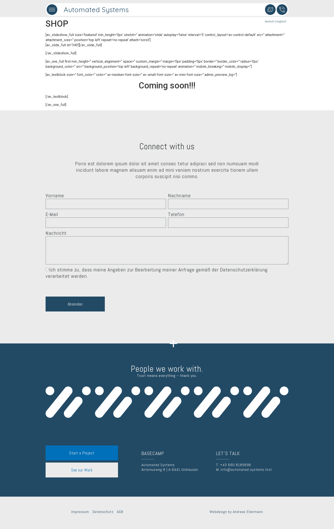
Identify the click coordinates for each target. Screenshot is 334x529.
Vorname (55, 195)
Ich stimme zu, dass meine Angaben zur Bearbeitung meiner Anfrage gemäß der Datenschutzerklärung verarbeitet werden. (157, 272)
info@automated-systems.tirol (246, 469)
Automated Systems (96, 9)
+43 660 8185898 (235, 464)
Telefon (176, 214)
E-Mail (52, 214)
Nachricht (56, 233)
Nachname (179, 195)
